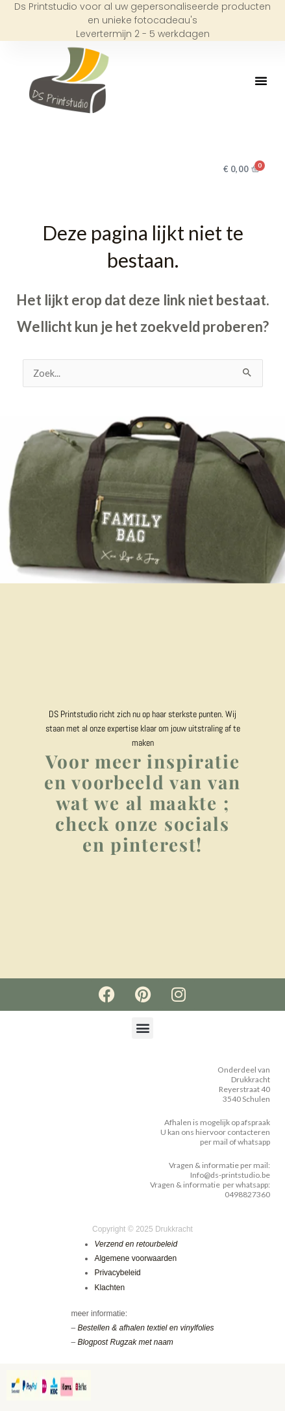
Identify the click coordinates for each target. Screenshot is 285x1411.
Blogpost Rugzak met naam (125, 1342)
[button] (261, 80)
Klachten (109, 1286)
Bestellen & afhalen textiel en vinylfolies (145, 1327)
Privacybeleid (117, 1272)
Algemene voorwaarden (135, 1258)
